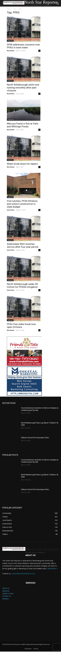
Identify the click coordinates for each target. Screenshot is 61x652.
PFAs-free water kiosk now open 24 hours (21, 325)
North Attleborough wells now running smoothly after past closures (23, 87)
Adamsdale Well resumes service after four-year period (22, 245)
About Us (5, 588)
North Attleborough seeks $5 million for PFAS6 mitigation (22, 285)
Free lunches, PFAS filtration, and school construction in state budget (22, 204)
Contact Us (6, 596)
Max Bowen (11, 50)
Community (11, 119)
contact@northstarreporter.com (23, 573)
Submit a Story (7, 593)
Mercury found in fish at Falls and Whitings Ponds (22, 125)
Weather (5, 599)
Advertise (5, 591)
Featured (10, 40)
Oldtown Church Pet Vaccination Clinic (35, 438)
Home (9, 9)
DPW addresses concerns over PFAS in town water (23, 46)
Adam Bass (10, 210)
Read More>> (52, 568)
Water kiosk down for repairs (22, 163)
